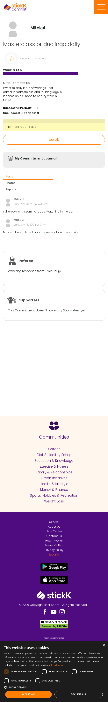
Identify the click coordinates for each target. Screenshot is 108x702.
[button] (54, 687)
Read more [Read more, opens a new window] (57, 665)
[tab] (28, 177)
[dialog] (54, 671)
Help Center (54, 531)
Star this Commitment (33, 58)
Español (54, 554)
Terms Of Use (54, 545)
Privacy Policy (54, 550)
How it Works (54, 541)
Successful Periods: (17, 108)
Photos (10, 183)
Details (54, 139)
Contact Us (54, 536)
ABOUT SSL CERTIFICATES (54, 638)
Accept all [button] (28, 694)
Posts (9, 176)
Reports (11, 189)
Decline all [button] (78, 694)
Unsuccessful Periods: (19, 113)
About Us (54, 527)
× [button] (103, 645)
